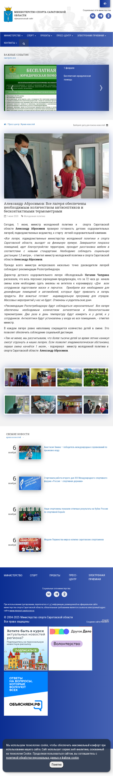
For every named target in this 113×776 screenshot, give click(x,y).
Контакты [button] (10, 43)
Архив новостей (28, 124)
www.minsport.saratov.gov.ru (21, 610)
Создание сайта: (93, 621)
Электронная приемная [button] (91, 35)
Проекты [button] (46, 35)
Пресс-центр (13, 124)
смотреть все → (11, 58)
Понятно (57, 764)
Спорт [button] (31, 35)
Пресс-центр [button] (64, 35)
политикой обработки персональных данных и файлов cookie (42, 757)
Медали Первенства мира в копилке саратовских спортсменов (74, 538)
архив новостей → (15, 436)
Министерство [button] (13, 35)
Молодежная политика (34, 216)
